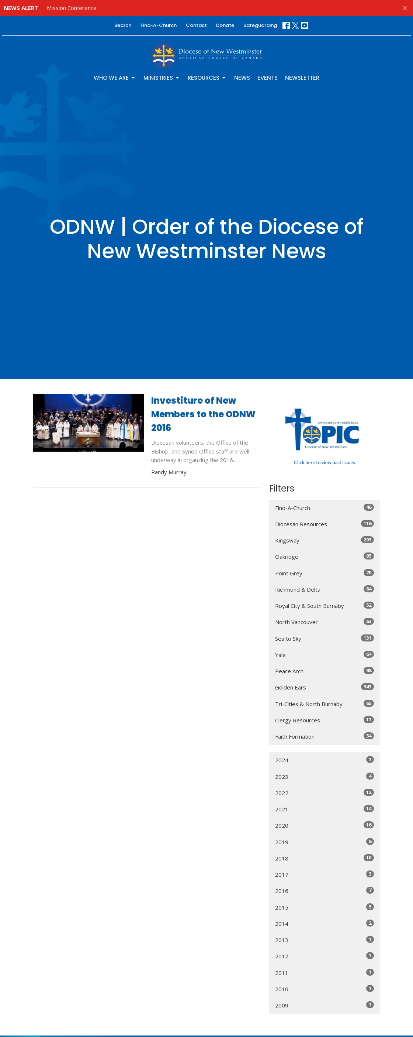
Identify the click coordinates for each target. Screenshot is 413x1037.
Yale (324, 654)
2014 (324, 923)
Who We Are (115, 78)
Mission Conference (72, 7)
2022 (324, 793)
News (242, 78)
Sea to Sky (324, 638)
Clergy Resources (324, 720)
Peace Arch (324, 671)
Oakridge (324, 556)
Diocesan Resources (324, 524)
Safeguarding (260, 25)
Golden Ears (324, 687)
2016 (324, 890)
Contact (196, 25)
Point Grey (324, 573)
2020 (324, 825)
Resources (207, 78)
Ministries (161, 78)
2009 (324, 1005)
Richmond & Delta (324, 589)
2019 (324, 842)
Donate (225, 25)
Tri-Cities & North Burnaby (324, 704)
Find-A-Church (158, 25)
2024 (324, 760)
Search (122, 25)
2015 (324, 907)
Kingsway (324, 540)
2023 (324, 776)
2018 (324, 858)
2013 (324, 940)
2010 (324, 989)
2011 (324, 972)
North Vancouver (324, 622)
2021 (324, 809)
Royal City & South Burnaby (324, 605)
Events (267, 78)
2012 (324, 956)
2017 (324, 874)
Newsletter (302, 78)
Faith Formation (324, 736)
